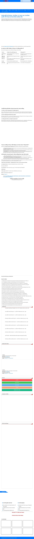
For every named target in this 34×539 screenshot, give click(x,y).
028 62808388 (7, 371)
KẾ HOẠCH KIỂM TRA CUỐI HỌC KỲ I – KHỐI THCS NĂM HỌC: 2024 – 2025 (16, 325)
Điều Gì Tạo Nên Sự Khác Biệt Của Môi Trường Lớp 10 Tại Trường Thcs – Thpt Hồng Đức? (14, 293)
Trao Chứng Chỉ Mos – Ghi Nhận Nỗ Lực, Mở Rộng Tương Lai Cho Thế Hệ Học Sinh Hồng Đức (15, 302)
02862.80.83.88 (21, 507)
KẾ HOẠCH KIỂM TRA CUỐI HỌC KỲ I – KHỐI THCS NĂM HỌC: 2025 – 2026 (16, 321)
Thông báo (4, 306)
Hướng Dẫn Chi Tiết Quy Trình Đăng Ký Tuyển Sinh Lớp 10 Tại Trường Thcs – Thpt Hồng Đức (15, 283)
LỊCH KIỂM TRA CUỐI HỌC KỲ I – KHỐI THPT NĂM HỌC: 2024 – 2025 (15, 328)
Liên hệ (2, 11)
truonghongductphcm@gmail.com (8, 510)
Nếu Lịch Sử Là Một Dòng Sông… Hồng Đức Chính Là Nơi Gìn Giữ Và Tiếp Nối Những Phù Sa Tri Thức (16, 287)
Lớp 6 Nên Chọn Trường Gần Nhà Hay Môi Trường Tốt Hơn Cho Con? (11, 289)
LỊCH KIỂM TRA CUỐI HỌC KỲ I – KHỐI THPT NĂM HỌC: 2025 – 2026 (15, 311)
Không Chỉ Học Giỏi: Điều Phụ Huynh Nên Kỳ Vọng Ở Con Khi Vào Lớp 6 (12, 288)
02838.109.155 (5, 507)
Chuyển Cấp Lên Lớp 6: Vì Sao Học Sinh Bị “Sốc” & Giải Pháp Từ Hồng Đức (12, 297)
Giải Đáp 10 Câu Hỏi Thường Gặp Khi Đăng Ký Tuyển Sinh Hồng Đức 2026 (12, 303)
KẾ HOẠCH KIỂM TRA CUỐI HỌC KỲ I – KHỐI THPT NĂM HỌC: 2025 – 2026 (16, 318)
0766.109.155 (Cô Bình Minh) (17, 515)
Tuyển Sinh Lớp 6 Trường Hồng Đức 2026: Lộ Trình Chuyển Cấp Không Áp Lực (13, 298)
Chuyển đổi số (6, 11)
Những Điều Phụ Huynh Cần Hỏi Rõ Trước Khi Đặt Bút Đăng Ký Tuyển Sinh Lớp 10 (13, 292)
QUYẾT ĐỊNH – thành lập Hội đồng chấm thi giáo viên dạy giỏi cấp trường (15, 335)
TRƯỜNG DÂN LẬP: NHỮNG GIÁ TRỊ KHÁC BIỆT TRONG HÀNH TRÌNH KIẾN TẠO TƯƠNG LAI (15, 280)
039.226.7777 (7, 358)
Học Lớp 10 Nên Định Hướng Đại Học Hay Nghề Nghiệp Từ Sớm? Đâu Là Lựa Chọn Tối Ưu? (14, 294)
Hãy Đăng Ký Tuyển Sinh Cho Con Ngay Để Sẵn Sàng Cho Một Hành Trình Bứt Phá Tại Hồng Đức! (15, 284)
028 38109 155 (8, 356)
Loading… (17, 227)
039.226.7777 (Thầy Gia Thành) (18, 512)
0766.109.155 (11, 358)
